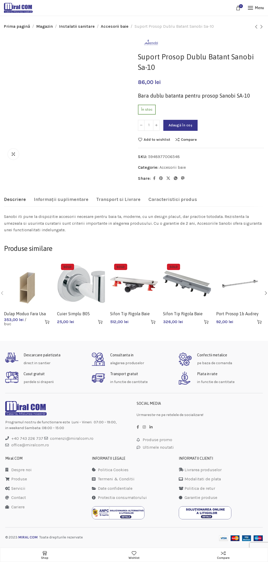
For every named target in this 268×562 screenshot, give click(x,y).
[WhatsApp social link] (175, 178)
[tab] (15, 199)
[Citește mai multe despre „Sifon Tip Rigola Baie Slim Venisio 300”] (153, 322)
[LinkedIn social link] (151, 427)
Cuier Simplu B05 (73, 313)
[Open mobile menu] (256, 8)
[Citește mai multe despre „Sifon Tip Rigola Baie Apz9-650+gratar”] (206, 322)
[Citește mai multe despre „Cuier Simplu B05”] (100, 322)
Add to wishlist (157, 139)
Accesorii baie (115, 26)
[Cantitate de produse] (148, 125)
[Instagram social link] (144, 427)
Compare (189, 139)
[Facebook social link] (154, 178)
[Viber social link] (182, 178)
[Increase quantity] (156, 125)
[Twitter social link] (168, 178)
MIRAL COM (28, 537)
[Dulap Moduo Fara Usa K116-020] (28, 284)
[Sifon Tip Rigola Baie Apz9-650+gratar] (187, 284)
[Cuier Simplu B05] (81, 284)
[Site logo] (18, 8)
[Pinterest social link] (161, 178)
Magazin (44, 26)
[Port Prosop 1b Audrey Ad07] (240, 284)
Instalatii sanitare (77, 26)
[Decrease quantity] (141, 125)
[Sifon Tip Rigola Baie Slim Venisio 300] (134, 284)
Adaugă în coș (180, 125)
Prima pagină (17, 26)
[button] (47, 322)
